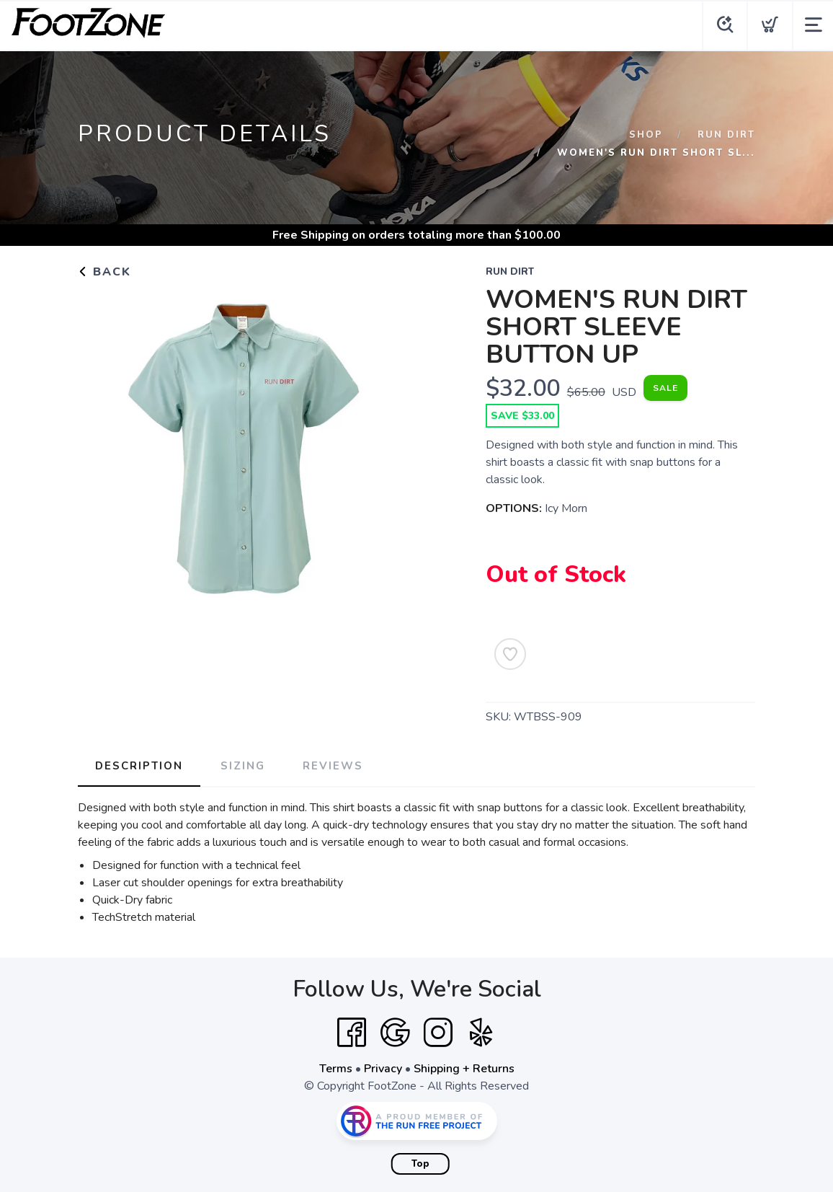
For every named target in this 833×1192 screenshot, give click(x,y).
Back (104, 272)
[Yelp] (481, 1032)
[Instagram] (438, 1032)
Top (420, 1163)
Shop (646, 134)
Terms (335, 1069)
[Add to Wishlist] (510, 654)
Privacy (383, 1069)
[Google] (394, 1032)
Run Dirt (726, 134)
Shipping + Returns (464, 1069)
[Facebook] (351, 1032)
